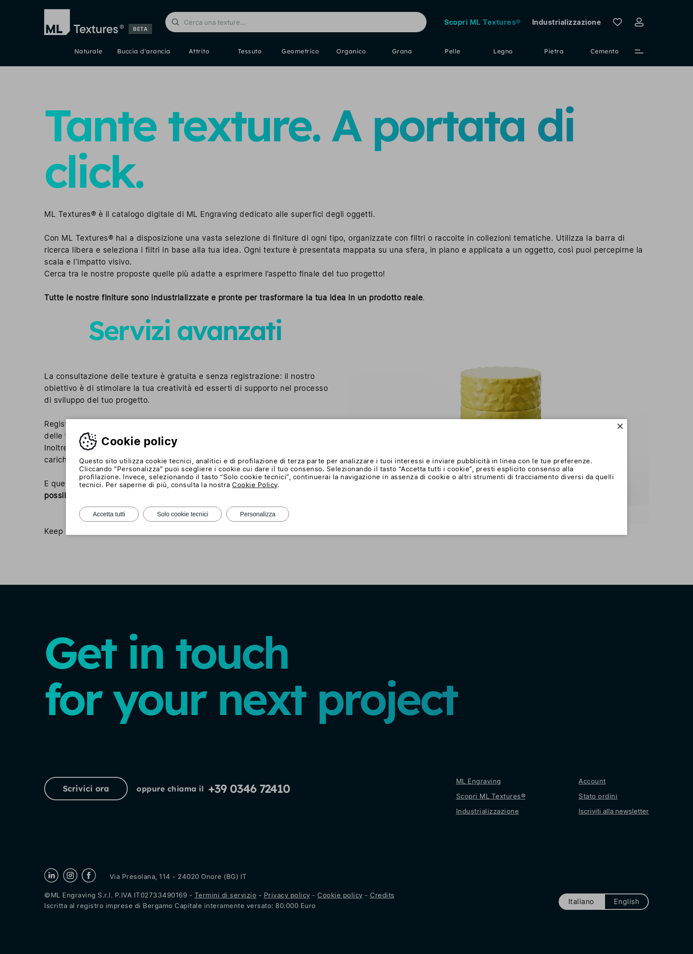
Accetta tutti (109, 514)
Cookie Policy (255, 485)
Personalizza (257, 514)
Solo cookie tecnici (182, 514)
